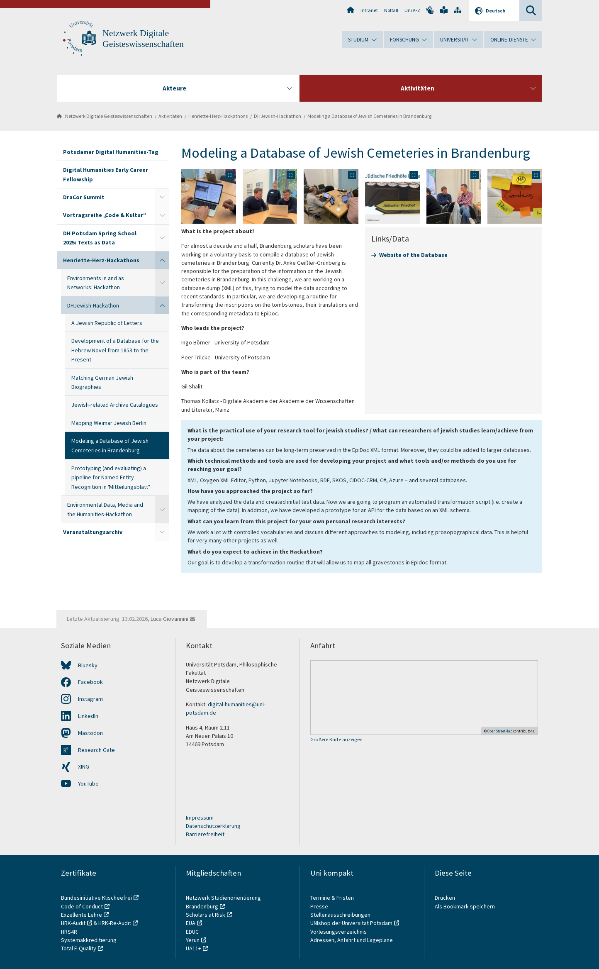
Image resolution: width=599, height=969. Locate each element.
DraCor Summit (84, 197)
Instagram (90, 699)
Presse (319, 906)
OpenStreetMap (499, 731)
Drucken (445, 897)
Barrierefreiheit (205, 834)
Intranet (369, 10)
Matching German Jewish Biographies (102, 382)
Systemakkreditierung (89, 940)
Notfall (391, 10)
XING (83, 766)
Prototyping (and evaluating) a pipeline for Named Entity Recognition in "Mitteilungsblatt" (110, 477)
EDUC (192, 931)
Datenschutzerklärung (213, 826)
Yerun (193, 940)
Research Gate (96, 750)
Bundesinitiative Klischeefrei (96, 897)
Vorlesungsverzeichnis (339, 931)
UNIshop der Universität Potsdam (351, 923)
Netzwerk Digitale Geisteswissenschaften (108, 116)
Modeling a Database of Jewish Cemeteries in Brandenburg (369, 116)
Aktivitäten (170, 116)
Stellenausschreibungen (340, 914)
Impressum (200, 817)
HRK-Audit (73, 923)
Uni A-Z (412, 10)
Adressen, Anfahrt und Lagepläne (351, 940)
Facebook (90, 682)
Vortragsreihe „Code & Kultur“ (104, 215)
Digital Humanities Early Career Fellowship (105, 174)
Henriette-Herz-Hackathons (218, 116)
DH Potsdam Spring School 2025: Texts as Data (99, 237)
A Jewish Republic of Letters (106, 323)
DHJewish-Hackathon (277, 116)
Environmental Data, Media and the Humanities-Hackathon (105, 509)
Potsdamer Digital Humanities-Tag (110, 152)
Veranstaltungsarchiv (92, 532)
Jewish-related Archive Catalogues (114, 404)
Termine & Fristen (332, 897)
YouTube (88, 783)
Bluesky (87, 665)
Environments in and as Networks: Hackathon (95, 282)
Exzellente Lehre (81, 914)
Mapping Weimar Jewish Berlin (108, 423)
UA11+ (193, 948)
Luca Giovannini (169, 618)
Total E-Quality (78, 948)
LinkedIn (88, 716)
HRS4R (69, 931)
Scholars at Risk (205, 914)
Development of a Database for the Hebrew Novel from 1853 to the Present (115, 350)
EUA (190, 923)
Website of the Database (413, 255)
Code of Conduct (82, 906)
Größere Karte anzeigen (336, 739)
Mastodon (90, 733)
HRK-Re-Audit (114, 923)
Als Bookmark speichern (465, 906)
